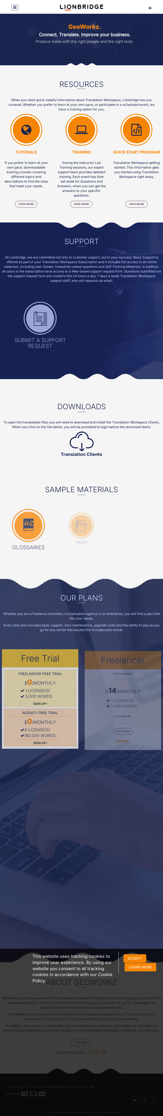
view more (26, 204)
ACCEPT (135, 958)
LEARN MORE (140, 967)
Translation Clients (81, 454)
